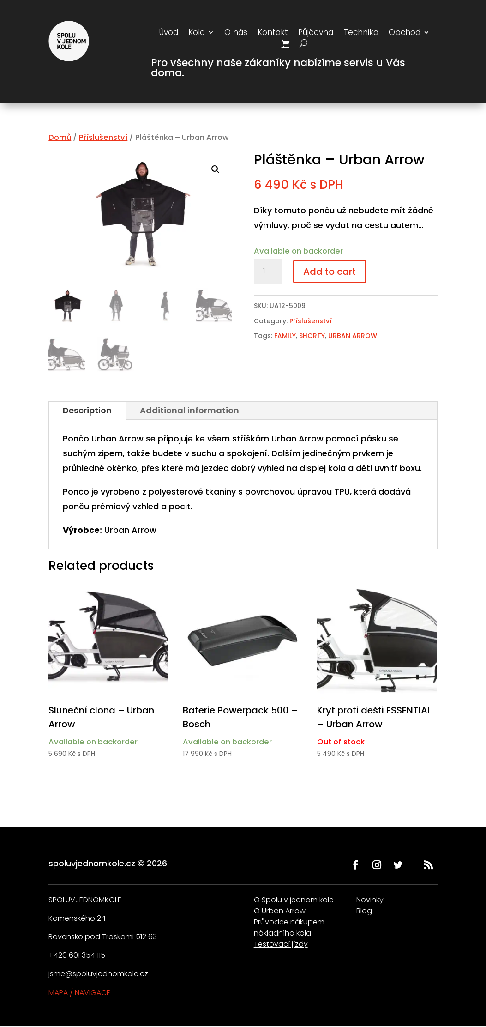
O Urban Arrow (280, 911)
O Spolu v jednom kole (294, 899)
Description (87, 410)
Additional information (189, 410)
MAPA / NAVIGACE (79, 992)
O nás (235, 33)
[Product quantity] (268, 271)
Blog (364, 911)
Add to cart (329, 271)
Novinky (370, 899)
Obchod (404, 33)
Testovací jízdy (281, 944)
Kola (196, 33)
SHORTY (312, 335)
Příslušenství (103, 137)
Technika (360, 33)
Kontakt (273, 33)
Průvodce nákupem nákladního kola (289, 927)
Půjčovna (315, 33)
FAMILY (285, 335)
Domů (59, 137)
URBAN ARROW (352, 335)
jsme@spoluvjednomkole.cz (98, 973)
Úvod (168, 33)
